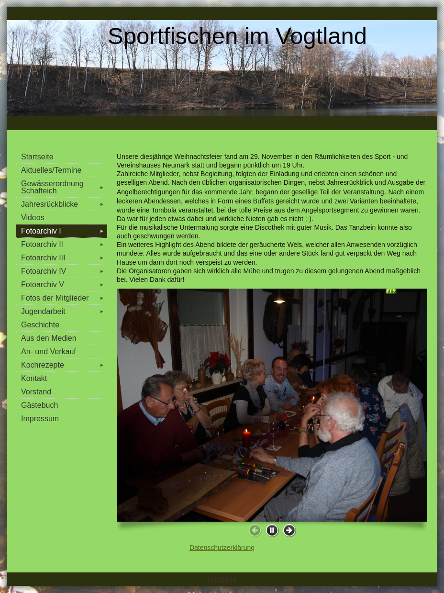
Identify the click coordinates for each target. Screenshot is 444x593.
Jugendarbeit (64, 311)
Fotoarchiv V (64, 284)
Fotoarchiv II (64, 244)
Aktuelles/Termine (51, 170)
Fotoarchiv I (64, 231)
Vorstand (36, 392)
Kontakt (34, 378)
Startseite (37, 157)
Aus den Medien (49, 338)
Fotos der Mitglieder (64, 298)
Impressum (40, 418)
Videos (32, 217)
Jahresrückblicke (64, 204)
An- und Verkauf (48, 351)
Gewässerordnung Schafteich (64, 187)
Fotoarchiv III (64, 258)
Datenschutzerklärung (222, 547)
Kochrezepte (64, 365)
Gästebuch (39, 405)
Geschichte (40, 325)
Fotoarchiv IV (64, 271)
